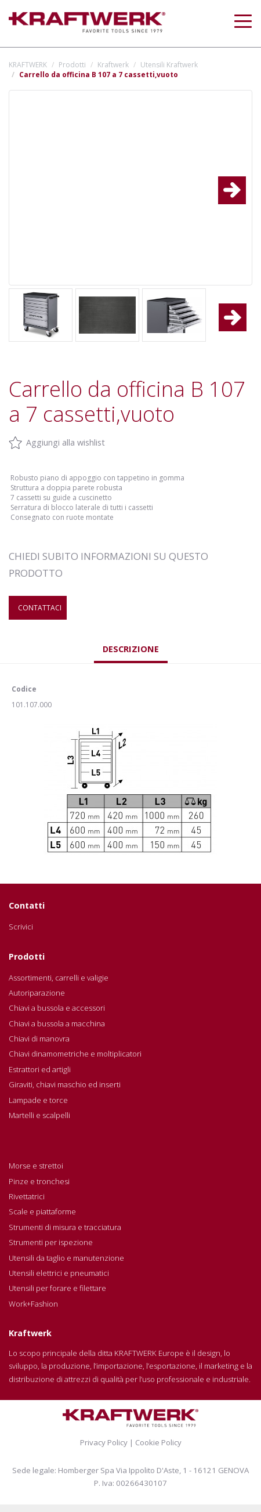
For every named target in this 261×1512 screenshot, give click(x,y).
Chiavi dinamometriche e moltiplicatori (75, 1053)
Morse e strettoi (36, 1165)
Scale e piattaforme (42, 1211)
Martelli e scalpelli (39, 1115)
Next (238, 181)
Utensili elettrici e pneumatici (59, 1273)
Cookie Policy (158, 1442)
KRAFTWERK (28, 65)
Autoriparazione (37, 992)
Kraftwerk (113, 65)
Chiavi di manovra (39, 1038)
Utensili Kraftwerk (169, 65)
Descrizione (131, 648)
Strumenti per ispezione (51, 1242)
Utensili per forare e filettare (57, 1288)
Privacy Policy (104, 1442)
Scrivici (21, 926)
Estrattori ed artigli (40, 1069)
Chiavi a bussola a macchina (57, 1023)
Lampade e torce (38, 1100)
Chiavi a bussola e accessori (57, 1008)
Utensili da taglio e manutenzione (66, 1258)
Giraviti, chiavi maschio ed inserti (65, 1084)
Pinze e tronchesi (39, 1181)
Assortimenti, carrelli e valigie (58, 977)
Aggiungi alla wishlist (65, 442)
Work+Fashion (33, 1303)
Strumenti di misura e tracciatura (65, 1227)
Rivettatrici (27, 1196)
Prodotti (72, 65)
